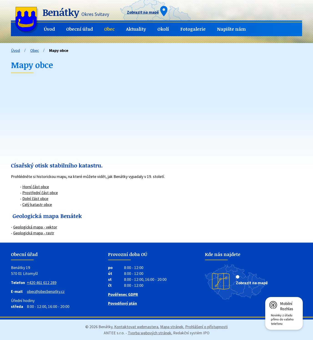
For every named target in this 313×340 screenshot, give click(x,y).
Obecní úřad (79, 29)
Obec (109, 29)
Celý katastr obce (37, 204)
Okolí (163, 29)
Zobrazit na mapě (252, 282)
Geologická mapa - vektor (35, 227)
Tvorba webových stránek (149, 332)
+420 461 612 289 (41, 282)
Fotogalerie (193, 29)
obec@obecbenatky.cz (46, 291)
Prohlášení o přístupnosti (206, 326)
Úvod (49, 29)
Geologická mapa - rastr (33, 233)
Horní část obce (35, 186)
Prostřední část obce (40, 192)
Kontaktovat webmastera (136, 326)
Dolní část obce (35, 198)
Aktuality (136, 29)
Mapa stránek (171, 326)
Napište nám (231, 29)
